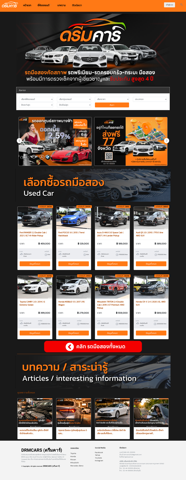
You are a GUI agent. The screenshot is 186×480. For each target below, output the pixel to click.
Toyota (73, 453)
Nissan (73, 459)
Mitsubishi (74, 462)
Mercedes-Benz (76, 465)
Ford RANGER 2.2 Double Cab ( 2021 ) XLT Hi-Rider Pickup (33, 234)
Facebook (99, 452)
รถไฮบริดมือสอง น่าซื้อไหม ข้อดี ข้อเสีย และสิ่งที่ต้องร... (111, 432)
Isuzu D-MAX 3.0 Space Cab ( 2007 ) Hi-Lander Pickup (110, 234)
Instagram (99, 460)
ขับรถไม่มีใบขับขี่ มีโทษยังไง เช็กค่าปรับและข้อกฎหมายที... (150, 432)
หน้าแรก (27, 5)
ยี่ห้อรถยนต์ (44, 5)
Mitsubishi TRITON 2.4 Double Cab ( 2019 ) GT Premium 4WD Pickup (110, 304)
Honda (73, 456)
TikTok (97, 455)
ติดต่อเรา (77, 5)
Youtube (98, 458)
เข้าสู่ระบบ (169, 4)
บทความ (61, 5)
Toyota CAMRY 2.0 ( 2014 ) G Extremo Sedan (32, 303)
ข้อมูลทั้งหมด (35, 263)
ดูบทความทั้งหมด (26, 392)
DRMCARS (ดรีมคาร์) (51, 466)
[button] (166, 140)
